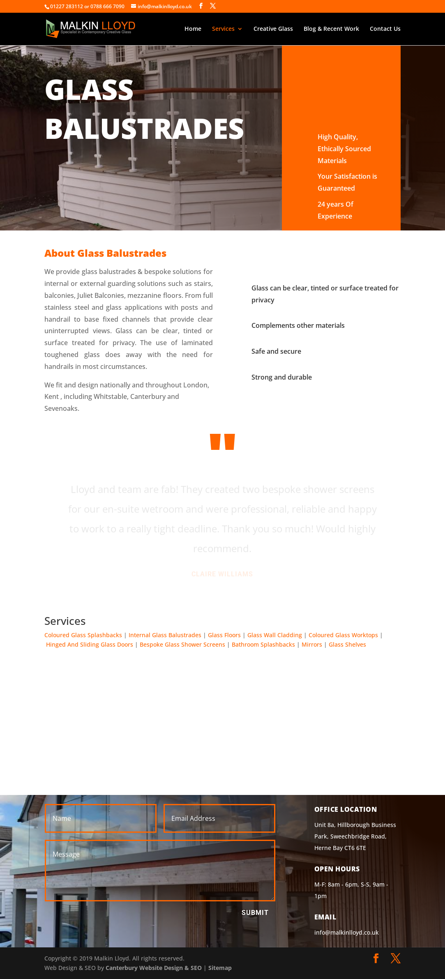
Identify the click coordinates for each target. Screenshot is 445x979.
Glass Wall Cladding (274, 635)
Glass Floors (224, 635)
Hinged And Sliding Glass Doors (89, 644)
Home (192, 29)
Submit (255, 913)
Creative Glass (273, 29)
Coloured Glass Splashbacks (83, 635)
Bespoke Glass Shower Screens (182, 644)
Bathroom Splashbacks (263, 644)
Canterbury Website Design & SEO (154, 968)
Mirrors (312, 644)
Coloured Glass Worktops (343, 635)
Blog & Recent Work (331, 29)
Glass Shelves (347, 644)
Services (223, 29)
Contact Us (385, 29)
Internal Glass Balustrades (165, 635)
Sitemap (220, 968)
